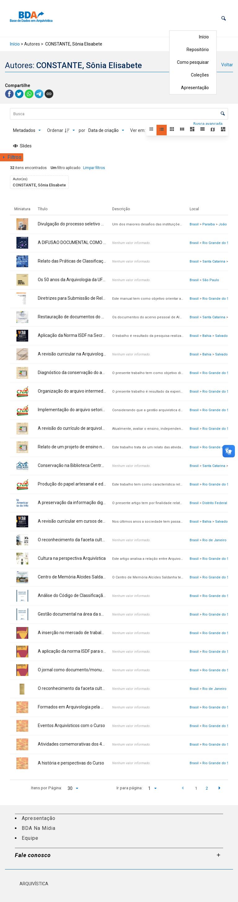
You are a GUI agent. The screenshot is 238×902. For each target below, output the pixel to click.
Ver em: (138, 130)
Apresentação (195, 87)
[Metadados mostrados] (27, 130)
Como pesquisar (193, 62)
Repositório (198, 49)
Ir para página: (130, 787)
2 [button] (206, 788)
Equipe (30, 838)
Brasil (194, 224)
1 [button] (196, 788)
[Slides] (22, 145)
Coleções (200, 74)
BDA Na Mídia (38, 828)
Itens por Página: (46, 787)
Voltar (227, 64)
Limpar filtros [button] (94, 168)
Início (204, 36)
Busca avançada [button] (208, 124)
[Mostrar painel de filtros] (11, 157)
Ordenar (55, 130)
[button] (223, 18)
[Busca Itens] (119, 114)
